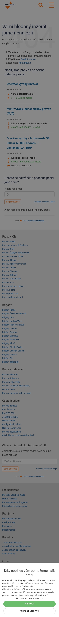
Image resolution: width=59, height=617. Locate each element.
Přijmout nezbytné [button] (30, 611)
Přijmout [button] (29, 603)
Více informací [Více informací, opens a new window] (41, 595)
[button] (29, 598)
